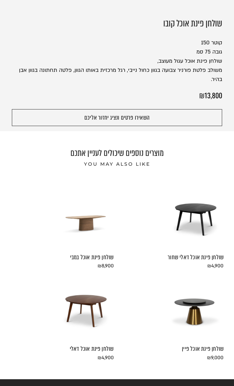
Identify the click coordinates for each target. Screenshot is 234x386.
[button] (117, 117)
